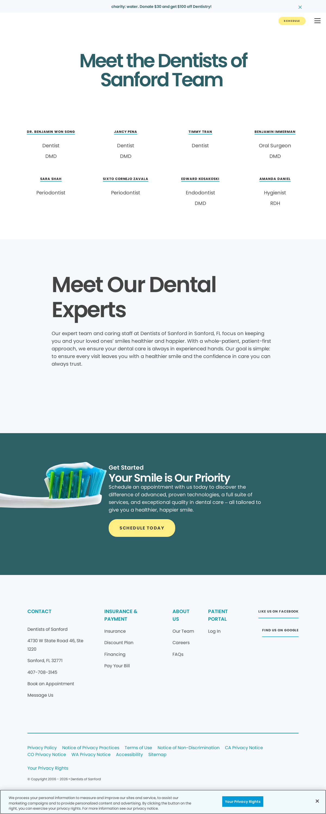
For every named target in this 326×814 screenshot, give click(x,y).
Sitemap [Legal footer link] (157, 755)
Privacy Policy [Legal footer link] (42, 748)
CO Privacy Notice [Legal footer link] (46, 755)
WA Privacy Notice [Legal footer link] (91, 755)
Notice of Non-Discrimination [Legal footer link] (189, 748)
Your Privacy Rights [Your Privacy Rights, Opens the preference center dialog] (242, 801)
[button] (317, 21)
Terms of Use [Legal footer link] (138, 748)
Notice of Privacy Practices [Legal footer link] (90, 748)
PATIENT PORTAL (218, 615)
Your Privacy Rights (47, 768)
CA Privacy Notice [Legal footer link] (244, 748)
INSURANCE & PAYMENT (120, 615)
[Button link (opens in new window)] (278, 613)
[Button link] (292, 21)
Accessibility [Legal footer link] (129, 755)
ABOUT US (181, 615)
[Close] (317, 801)
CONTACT (39, 611)
